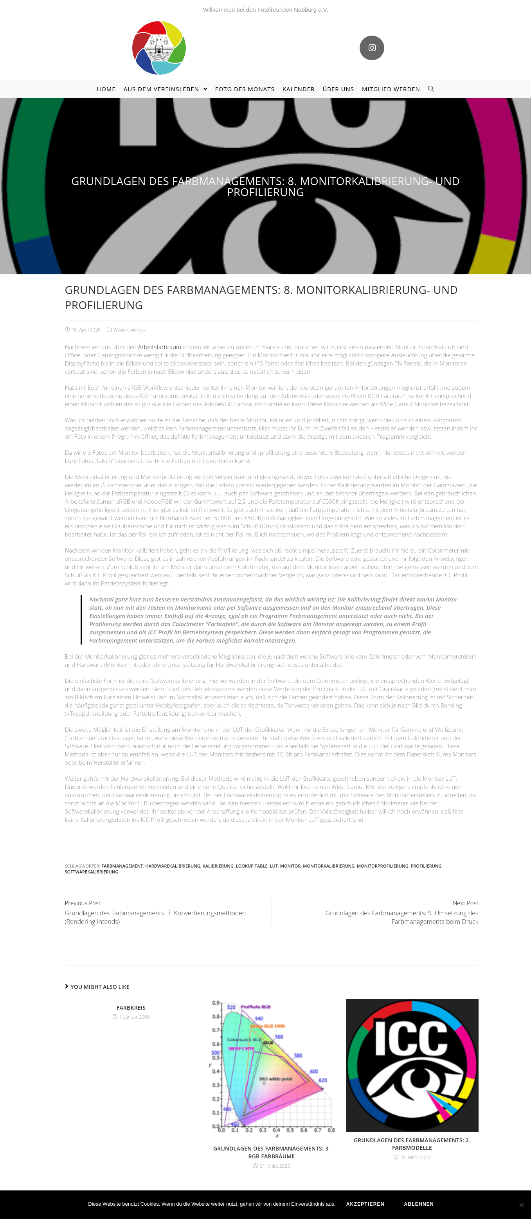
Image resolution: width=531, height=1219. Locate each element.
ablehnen (420, 1205)
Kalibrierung (218, 855)
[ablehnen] (521, 1205)
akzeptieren (366, 1205)
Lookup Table (252, 855)
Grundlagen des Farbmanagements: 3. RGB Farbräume (271, 1141)
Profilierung (426, 855)
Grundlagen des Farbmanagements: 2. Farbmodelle (412, 1133)
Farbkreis (131, 996)
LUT (274, 855)
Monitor (290, 855)
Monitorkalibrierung (329, 855)
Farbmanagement (122, 855)
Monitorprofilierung (383, 855)
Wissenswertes (129, 318)
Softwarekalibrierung (92, 861)
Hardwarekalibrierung (172, 855)
